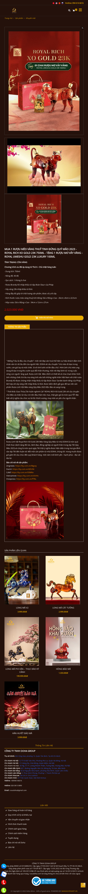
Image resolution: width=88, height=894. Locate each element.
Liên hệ (11, 847)
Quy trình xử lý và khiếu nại (20, 814)
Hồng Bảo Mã (63, 669)
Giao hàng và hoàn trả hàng (20, 810)
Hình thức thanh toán (17, 824)
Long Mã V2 (22, 607)
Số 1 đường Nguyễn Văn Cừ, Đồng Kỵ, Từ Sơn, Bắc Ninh (43, 768)
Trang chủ (8, 18)
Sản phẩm (19, 18)
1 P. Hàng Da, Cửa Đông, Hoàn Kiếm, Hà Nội (37, 763)
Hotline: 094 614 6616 (74, 3)
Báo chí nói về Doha (16, 842)
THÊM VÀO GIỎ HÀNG (44, 318)
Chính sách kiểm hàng (17, 833)
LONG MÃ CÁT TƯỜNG (63, 607)
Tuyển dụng (13, 838)
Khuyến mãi (30, 18)
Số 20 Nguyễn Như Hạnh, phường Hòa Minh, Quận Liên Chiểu (44, 771)
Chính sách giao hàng (17, 828)
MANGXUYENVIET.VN (69, 891)
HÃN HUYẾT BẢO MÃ (22, 733)
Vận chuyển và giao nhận (19, 819)
